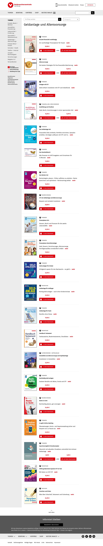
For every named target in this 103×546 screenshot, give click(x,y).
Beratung (19, 13)
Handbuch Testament (45, 333)
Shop (36, 13)
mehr (68, 43)
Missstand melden (73, 5)
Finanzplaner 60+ (44, 220)
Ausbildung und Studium (46, 107)
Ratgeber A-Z (11, 59)
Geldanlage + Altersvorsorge (12, 40)
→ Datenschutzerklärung (33, 530)
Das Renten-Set (43, 175)
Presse (82, 5)
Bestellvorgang (11, 82)
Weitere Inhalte (47, 13)
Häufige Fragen (28, 542)
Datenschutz (49, 542)
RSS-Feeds (37, 542)
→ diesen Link (63, 530)
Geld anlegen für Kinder (46, 266)
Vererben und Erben (45, 491)
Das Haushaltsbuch (44, 152)
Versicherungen (12, 57)
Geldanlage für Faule (45, 311)
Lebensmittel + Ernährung (12, 32)
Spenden (90, 5)
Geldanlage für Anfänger (46, 288)
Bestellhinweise (11, 76)
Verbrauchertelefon (61, 5)
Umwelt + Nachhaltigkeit (12, 53)
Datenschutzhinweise (12, 84)
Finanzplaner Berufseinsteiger (48, 243)
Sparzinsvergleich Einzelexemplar (49, 446)
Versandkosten (12, 62)
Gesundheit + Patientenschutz (12, 36)
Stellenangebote (18, 542)
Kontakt (10, 542)
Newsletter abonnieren (51, 525)
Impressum (57, 542)
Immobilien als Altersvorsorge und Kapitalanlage (53, 356)
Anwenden (92, 12)
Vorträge (29, 13)
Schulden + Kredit (13, 48)
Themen (10, 13)
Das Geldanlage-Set (45, 129)
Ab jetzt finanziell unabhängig (48, 39)
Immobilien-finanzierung (11, 28)
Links (42, 542)
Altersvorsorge (43, 62)
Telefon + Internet (13, 50)
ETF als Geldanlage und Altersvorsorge (50, 198)
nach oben (51, 511)
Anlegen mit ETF (44, 84)
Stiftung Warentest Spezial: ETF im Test (50, 469)
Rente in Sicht (43, 400)
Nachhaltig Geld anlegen (46, 378)
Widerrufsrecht (11, 81)
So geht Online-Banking (46, 423)
